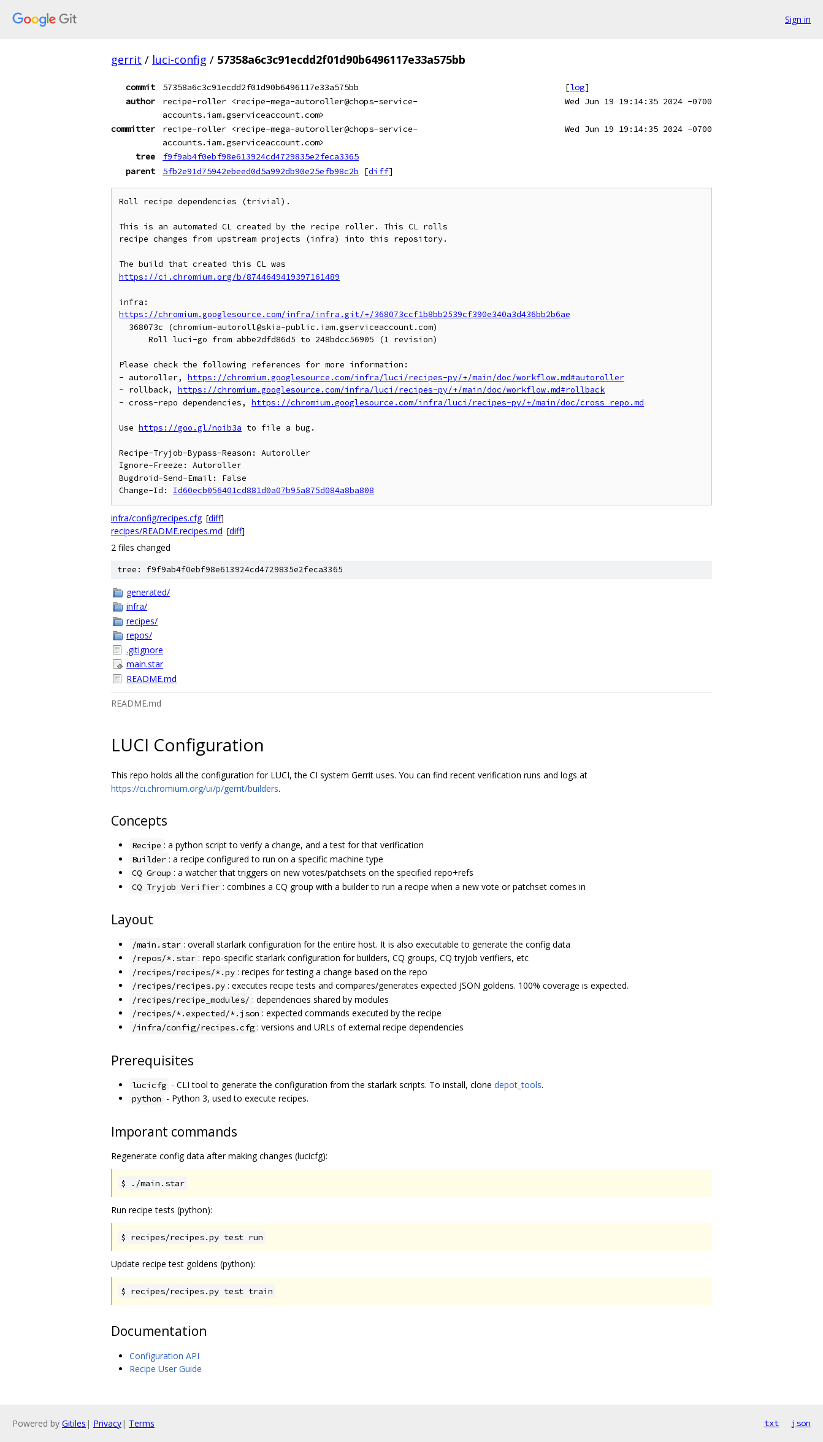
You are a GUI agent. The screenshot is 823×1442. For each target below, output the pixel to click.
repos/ (139, 635)
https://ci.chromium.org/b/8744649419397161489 (229, 277)
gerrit (126, 59)
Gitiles (74, 1423)
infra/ (136, 606)
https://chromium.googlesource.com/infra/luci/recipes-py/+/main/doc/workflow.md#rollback (391, 390)
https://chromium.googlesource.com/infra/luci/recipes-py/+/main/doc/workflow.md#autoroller (406, 377)
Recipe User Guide (165, 1369)
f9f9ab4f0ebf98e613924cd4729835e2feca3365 (261, 156)
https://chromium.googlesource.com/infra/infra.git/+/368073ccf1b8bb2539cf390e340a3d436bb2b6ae (344, 314)
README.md (151, 679)
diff (378, 171)
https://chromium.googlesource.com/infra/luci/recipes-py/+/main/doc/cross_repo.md (447, 402)
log (577, 87)
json (801, 1423)
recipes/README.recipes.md (167, 531)
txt (771, 1423)
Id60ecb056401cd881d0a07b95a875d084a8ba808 (273, 490)
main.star (144, 664)
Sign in (798, 19)
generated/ (148, 592)
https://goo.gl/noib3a (190, 428)
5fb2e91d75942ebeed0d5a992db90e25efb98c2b (261, 171)
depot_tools (518, 1085)
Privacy (107, 1423)
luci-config (179, 59)
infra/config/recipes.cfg (156, 518)
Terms (142, 1423)
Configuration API (164, 1356)
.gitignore (144, 650)
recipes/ (142, 621)
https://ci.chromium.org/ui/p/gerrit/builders (194, 788)
